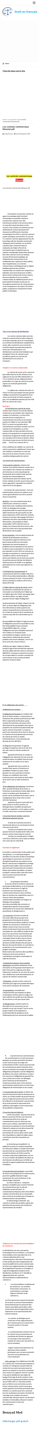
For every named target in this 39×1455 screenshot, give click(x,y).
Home (4, 119)
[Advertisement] (19, 41)
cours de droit (12, 119)
